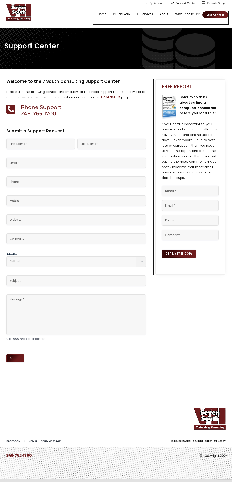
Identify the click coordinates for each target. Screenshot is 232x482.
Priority (11, 254)
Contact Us (111, 97)
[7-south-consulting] (18, 5)
